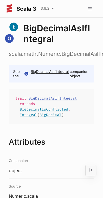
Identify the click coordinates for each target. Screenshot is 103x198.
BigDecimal (51, 114)
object (15, 170)
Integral (28, 114)
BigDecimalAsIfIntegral (50, 71)
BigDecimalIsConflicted (44, 109)
